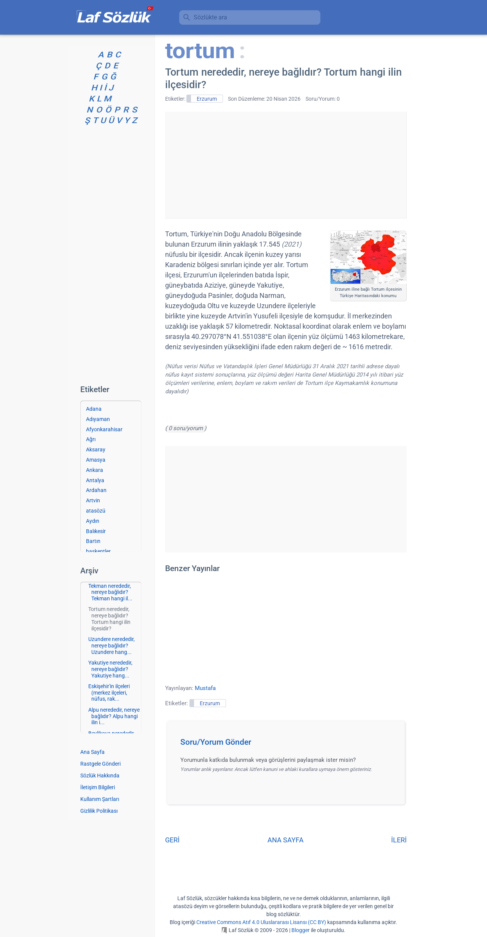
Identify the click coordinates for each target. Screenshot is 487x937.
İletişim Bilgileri (97, 787)
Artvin (93, 500)
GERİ (172, 840)
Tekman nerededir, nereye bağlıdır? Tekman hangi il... (110, 592)
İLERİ (399, 840)
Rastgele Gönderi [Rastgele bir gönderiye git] (100, 764)
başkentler (98, 551)
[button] (288, 744)
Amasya (95, 460)
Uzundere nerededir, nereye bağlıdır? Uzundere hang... (111, 645)
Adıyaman (98, 419)
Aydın (92, 521)
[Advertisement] (285, 165)
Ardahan (96, 490)
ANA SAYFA (285, 840)
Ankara (94, 470)
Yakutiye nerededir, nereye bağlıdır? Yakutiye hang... (110, 669)
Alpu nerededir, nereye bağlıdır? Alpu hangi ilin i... (114, 716)
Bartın (93, 541)
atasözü (95, 511)
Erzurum (207, 99)
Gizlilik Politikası (99, 811)
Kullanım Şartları (99, 799)
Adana (94, 409)
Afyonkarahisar (104, 429)
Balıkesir (96, 531)
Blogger (300, 930)
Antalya (95, 480)
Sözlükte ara (210, 17)
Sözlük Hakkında (99, 775)
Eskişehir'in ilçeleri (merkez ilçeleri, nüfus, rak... (109, 692)
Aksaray (95, 449)
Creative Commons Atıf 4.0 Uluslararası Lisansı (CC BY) (261, 922)
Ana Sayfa (92, 752)
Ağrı (90, 439)
